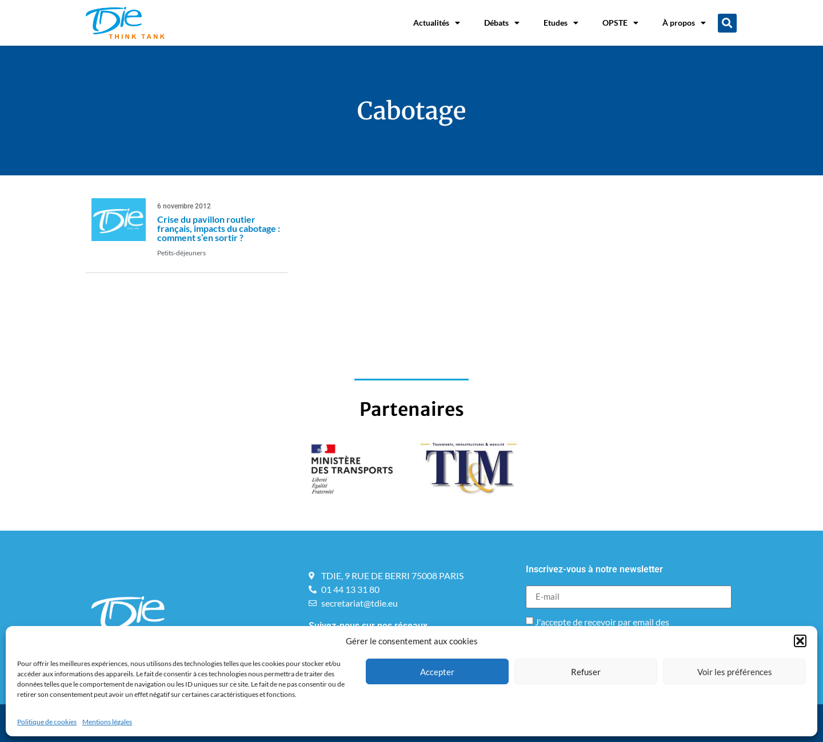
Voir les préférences (734, 672)
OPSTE (620, 23)
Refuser (586, 672)
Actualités (436, 23)
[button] (800, 641)
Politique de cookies (47, 721)
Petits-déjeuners (181, 252)
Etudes (561, 23)
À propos (684, 23)
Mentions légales (107, 721)
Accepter (437, 672)
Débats (502, 23)
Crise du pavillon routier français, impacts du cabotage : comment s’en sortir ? (218, 228)
